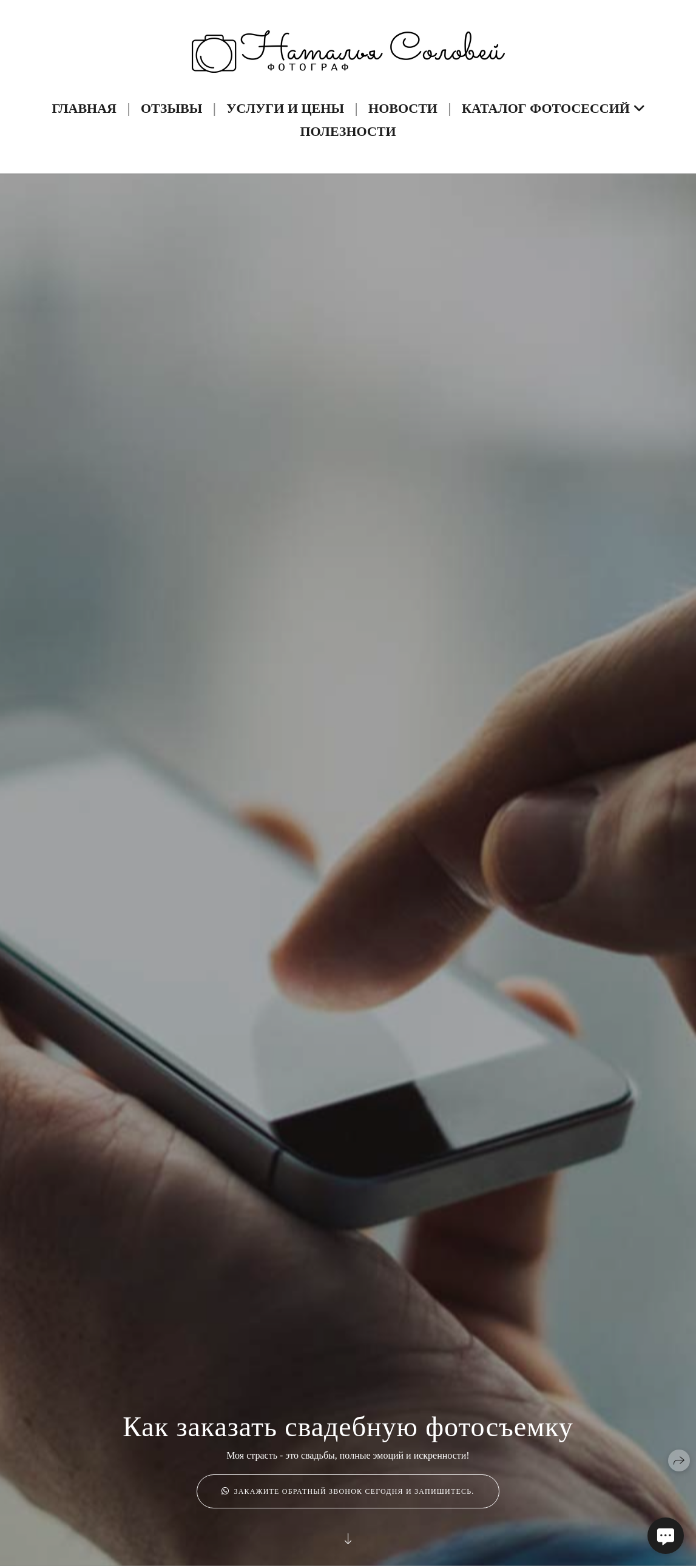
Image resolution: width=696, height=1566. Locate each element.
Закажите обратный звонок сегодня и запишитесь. (347, 1491)
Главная (84, 108)
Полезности (348, 131)
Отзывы (171, 108)
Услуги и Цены (285, 108)
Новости (403, 108)
